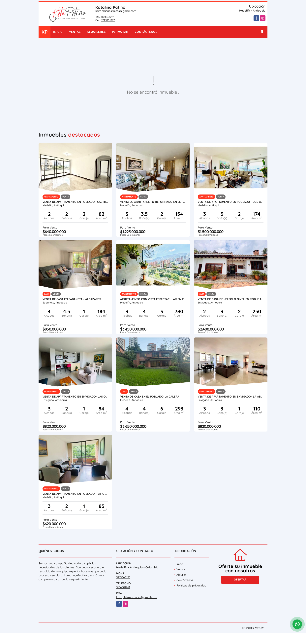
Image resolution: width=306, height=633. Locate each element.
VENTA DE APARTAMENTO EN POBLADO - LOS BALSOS (230, 201)
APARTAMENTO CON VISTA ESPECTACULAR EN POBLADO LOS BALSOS (153, 299)
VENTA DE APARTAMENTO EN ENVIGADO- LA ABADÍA (230, 396)
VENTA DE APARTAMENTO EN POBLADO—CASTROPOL (75, 201)
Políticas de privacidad (191, 585)
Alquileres (96, 32)
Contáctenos (146, 32)
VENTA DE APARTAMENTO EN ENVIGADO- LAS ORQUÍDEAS (75, 396)
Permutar (120, 32)
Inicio (58, 32)
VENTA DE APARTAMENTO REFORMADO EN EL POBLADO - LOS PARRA (153, 201)
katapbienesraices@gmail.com (115, 11)
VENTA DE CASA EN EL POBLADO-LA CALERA (149, 396)
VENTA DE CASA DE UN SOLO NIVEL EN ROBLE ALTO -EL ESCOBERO (230, 299)
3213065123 (108, 20)
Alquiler (181, 575)
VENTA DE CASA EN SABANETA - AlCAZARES (72, 299)
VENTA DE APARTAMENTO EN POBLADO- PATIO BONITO (75, 493)
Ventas (75, 32)
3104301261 (107, 17)
